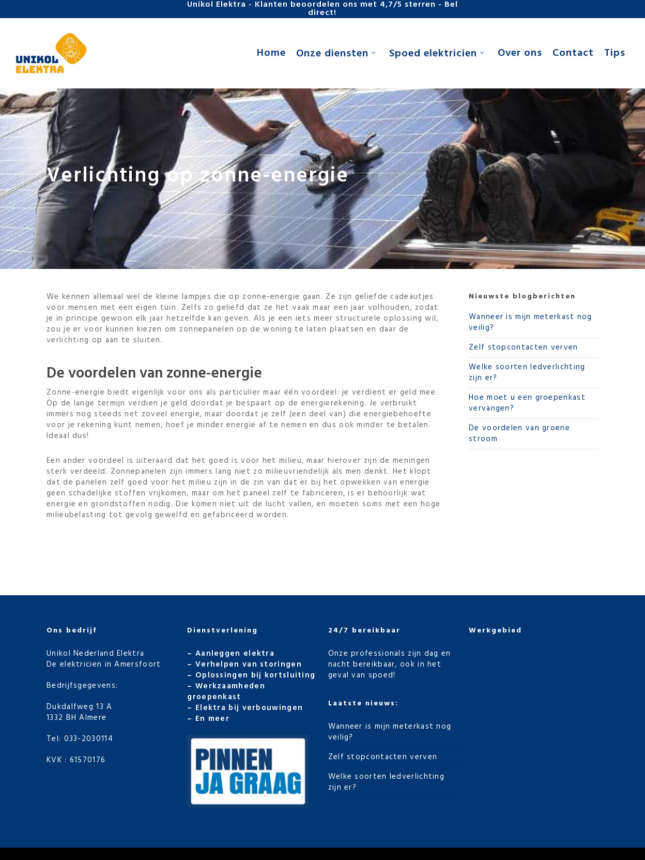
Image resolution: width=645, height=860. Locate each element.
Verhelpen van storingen (248, 664)
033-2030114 (88, 739)
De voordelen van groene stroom (519, 433)
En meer (212, 719)
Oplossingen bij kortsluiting (255, 675)
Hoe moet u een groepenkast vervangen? (527, 403)
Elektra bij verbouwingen (249, 708)
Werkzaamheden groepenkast (226, 691)
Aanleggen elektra (234, 653)
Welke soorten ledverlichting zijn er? (527, 372)
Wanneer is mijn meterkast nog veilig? (530, 322)
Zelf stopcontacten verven (523, 347)
